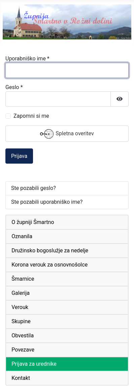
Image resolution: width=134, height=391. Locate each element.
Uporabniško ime (27, 58)
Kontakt (20, 378)
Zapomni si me (31, 116)
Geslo (14, 87)
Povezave (22, 349)
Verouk (19, 307)
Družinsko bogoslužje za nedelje (49, 250)
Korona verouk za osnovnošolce (49, 264)
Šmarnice (22, 279)
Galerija (20, 293)
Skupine (21, 321)
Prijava (19, 156)
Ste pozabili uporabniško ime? (46, 202)
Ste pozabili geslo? (33, 188)
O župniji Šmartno (32, 222)
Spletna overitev (67, 134)
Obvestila (22, 335)
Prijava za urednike (34, 364)
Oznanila (21, 236)
